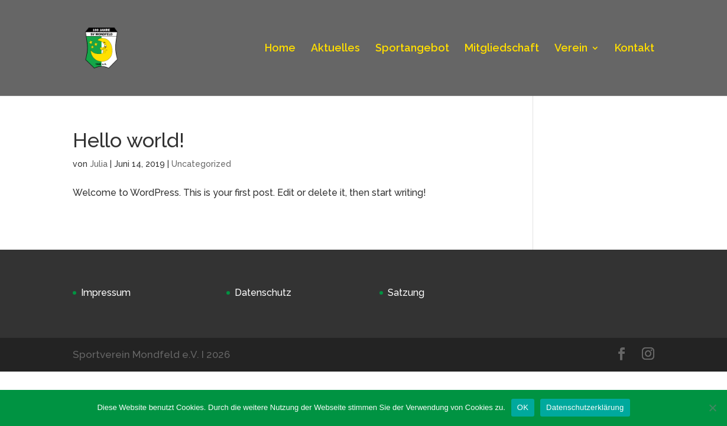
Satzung (406, 292)
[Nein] (712, 408)
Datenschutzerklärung (585, 407)
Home (280, 49)
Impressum (106, 292)
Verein (571, 49)
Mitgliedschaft (502, 49)
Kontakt (634, 49)
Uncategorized (201, 164)
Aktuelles (335, 49)
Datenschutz (263, 292)
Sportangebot (412, 49)
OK (522, 407)
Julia (99, 164)
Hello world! (128, 140)
